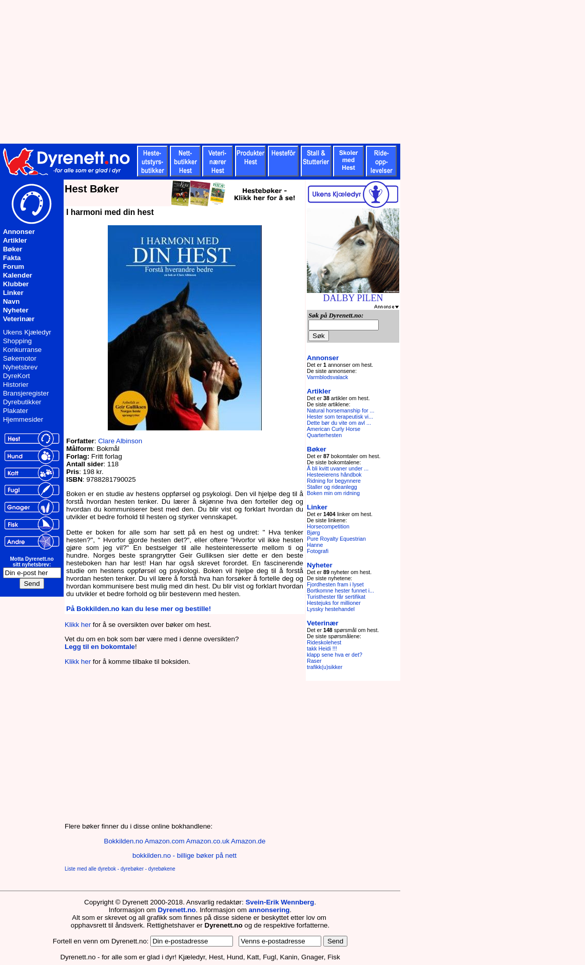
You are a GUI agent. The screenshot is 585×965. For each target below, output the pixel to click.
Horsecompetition (328, 526)
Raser (314, 661)
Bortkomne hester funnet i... (340, 590)
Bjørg (313, 532)
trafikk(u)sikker (324, 667)
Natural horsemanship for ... (341, 410)
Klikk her (78, 624)
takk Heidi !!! (322, 648)
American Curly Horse (333, 429)
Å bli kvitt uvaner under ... (337, 468)
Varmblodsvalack (327, 377)
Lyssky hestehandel (331, 609)
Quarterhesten (324, 435)
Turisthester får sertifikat (336, 597)
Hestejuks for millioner (334, 603)
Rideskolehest (324, 642)
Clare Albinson (120, 441)
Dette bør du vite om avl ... (339, 423)
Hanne (315, 545)
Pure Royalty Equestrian (336, 539)
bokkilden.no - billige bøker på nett (184, 855)
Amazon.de (248, 841)
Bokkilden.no (123, 841)
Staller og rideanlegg (332, 487)
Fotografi (317, 551)
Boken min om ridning (333, 493)
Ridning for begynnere (334, 481)
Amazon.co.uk (207, 841)
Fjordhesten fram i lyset (335, 584)
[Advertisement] (251, 72)
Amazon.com (165, 841)
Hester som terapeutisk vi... (340, 416)
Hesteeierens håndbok (334, 474)
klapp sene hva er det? (334, 655)
